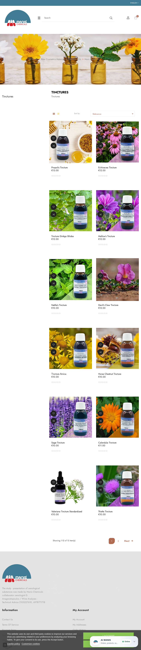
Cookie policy (13, 643)
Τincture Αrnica (58, 374)
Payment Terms (9, 630)
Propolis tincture (59, 167)
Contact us (7, 619)
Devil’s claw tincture (108, 305)
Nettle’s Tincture (59, 305)
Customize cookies (31, 643)
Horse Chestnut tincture (109, 374)
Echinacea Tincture (107, 167)
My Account (78, 619)
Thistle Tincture (105, 511)
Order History (79, 630)
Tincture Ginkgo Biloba (62, 236)
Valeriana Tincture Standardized (66, 511)
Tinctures (7, 96)
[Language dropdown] (134, 3)
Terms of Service (10, 624)
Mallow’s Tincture (106, 236)
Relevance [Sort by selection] (113, 114)
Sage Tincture (58, 442)
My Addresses (79, 624)
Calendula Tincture (107, 442)
